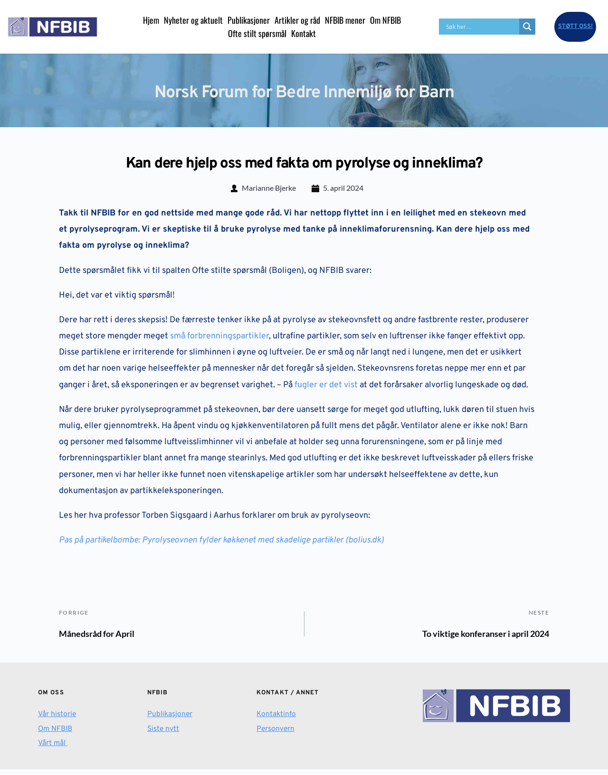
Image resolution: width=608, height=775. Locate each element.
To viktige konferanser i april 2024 (473, 638)
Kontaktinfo (276, 720)
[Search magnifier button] (527, 27)
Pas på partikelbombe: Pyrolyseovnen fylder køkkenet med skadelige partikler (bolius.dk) (221, 543)
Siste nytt (163, 734)
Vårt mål (53, 749)
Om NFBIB (56, 734)
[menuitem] (151, 20)
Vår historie (57, 720)
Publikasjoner (170, 720)
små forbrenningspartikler (218, 339)
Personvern (276, 734)
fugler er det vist (326, 388)
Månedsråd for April (104, 638)
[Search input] (481, 27)
